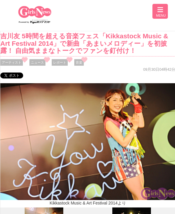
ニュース (37, 62)
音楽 (79, 62)
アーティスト (11, 62)
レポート (59, 62)
